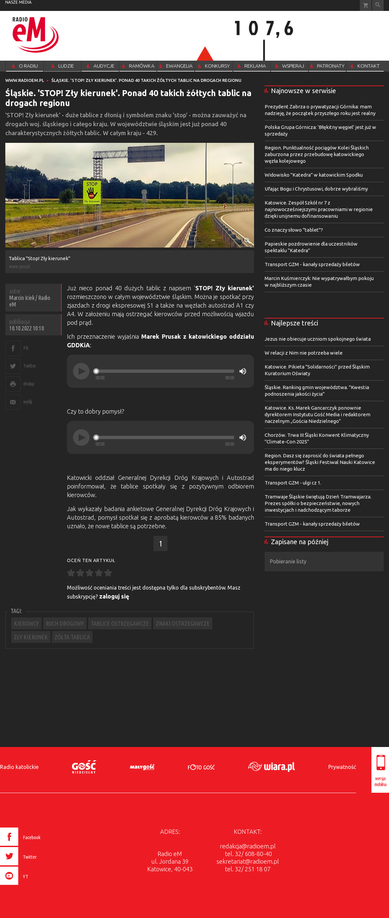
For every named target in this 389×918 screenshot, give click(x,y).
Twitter (29, 366)
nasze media (18, 2)
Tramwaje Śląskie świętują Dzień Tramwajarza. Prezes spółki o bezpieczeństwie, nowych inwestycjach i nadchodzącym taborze (318, 503)
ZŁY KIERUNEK (31, 637)
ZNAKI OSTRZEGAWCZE (183, 623)
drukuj (28, 383)
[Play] (81, 371)
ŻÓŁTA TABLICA (72, 637)
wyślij (27, 401)
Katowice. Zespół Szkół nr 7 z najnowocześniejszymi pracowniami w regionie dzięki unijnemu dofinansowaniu (319, 209)
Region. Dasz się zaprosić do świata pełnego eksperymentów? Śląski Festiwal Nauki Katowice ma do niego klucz (320, 462)
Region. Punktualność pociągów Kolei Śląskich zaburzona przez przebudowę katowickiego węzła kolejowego (317, 154)
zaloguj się (114, 596)
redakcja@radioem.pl (248, 846)
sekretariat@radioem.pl (248, 861)
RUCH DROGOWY (65, 623)
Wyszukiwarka (378, 5)
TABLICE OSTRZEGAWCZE (120, 623)
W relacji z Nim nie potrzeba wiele (304, 353)
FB (25, 348)
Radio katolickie (19, 767)
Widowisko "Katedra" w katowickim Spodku (314, 175)
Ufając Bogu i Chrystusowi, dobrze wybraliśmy (316, 189)
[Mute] (242, 371)
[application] (160, 371)
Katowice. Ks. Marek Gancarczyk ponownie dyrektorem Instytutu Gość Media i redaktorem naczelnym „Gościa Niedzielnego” (317, 414)
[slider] (165, 371)
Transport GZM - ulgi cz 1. (293, 483)
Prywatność (342, 767)
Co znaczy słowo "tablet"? (294, 230)
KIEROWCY (26, 623)
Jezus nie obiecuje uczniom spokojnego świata (318, 339)
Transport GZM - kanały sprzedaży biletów (312, 264)
